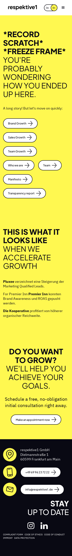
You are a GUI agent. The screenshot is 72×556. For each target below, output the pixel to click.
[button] (63, 7)
